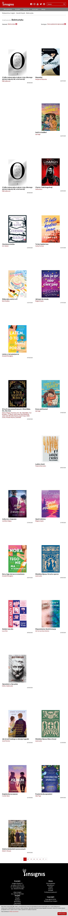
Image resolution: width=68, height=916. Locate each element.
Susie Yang (17, 414)
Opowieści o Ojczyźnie (10, 684)
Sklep (43, 9)
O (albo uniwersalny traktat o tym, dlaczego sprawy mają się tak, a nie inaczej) (17, 78)
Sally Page (38, 796)
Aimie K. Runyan (6, 851)
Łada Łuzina (38, 576)
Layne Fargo (22, 416)
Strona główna (50, 883)
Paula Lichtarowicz (40, 466)
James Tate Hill (6, 416)
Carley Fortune (39, 246)
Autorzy (26, 9)
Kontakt (35, 9)
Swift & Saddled (40, 132)
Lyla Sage (37, 134)
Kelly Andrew (14, 416)
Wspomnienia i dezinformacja (45, 629)
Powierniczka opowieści (43, 794)
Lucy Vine (5, 631)
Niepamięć (38, 77)
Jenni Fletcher (6, 741)
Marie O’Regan (6, 413)
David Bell (18, 417)
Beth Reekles (6, 301)
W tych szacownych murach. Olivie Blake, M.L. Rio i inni (16, 410)
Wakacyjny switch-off (10, 299)
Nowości (17, 900)
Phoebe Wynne (10, 417)
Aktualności (8, 9)
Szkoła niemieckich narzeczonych (14, 849)
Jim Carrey (38, 631)
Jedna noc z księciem (9, 519)
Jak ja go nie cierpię (41, 299)
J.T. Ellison (10, 414)
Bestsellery (17, 901)
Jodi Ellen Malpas (7, 521)
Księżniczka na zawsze (10, 794)
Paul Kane (14, 413)
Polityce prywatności (14, 911)
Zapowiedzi (17, 903)
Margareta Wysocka (41, 79)
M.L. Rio (19, 413)
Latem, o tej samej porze (10, 354)
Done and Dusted (41, 409)
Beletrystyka (17, 905)
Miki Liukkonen (6, 81)
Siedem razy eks (7, 629)
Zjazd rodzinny (40, 519)
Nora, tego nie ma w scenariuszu (13, 574)
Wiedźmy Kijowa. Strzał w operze (47, 574)
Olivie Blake (25, 413)
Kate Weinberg (24, 414)
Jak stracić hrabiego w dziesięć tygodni (15, 739)
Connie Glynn (6, 796)
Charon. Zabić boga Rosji (43, 187)
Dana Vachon (45, 631)
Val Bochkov (38, 189)
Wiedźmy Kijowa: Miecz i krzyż (45, 739)
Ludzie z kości (40, 464)
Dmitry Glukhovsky (7, 686)
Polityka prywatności (50, 892)
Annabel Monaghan (7, 356)
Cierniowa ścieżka (8, 244)
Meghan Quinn (39, 301)
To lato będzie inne (41, 244)
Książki (17, 9)
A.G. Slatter (5, 246)
